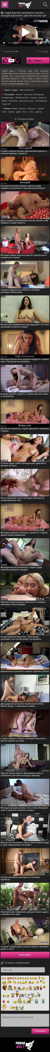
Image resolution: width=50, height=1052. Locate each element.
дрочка (39, 112)
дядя (18, 112)
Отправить (40, 1031)
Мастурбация (41, 101)
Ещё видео (25, 955)
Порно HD (6, 104)
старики (40, 108)
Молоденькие (8, 98)
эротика (22, 108)
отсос (24, 112)
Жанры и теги (10, 108)
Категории (9, 94)
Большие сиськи (26, 101)
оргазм (11, 112)
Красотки (42, 98)
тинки (4, 112)
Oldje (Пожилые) (26, 90)
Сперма (33, 98)
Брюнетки (13, 101)
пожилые (31, 108)
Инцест (19, 94)
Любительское (21, 98)
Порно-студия (11, 90)
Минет (4, 101)
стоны (31, 112)
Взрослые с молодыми (34, 94)
